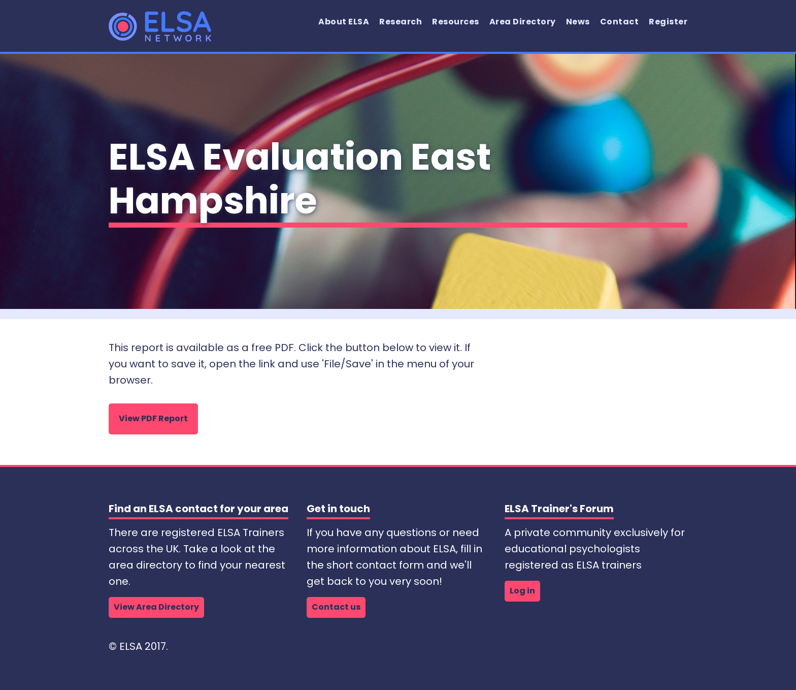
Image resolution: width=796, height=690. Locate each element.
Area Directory (522, 21)
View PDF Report (153, 418)
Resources (455, 21)
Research (400, 21)
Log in (522, 591)
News (578, 21)
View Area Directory (156, 607)
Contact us (336, 607)
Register (668, 21)
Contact (619, 21)
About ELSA (343, 21)
